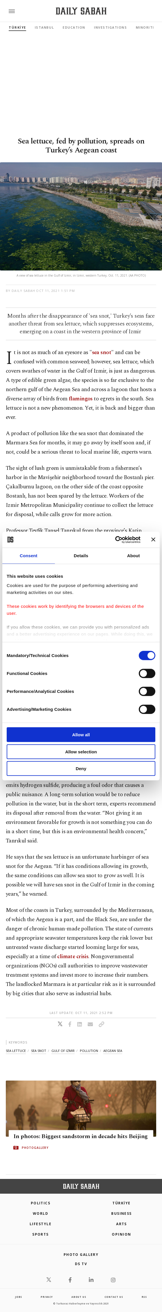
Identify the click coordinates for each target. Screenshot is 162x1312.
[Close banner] (153, 540)
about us (78, 1296)
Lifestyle (40, 1223)
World (40, 1213)
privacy (47, 1296)
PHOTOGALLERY (35, 1148)
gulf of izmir (63, 1050)
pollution (89, 1050)
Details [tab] (81, 555)
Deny (81, 768)
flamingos (81, 399)
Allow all (81, 734)
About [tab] (133, 555)
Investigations (110, 27)
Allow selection (81, 751)
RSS (144, 1296)
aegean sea (112, 1050)
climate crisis (72, 956)
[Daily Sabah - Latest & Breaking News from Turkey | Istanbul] (81, 11)
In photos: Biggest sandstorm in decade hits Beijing (80, 1136)
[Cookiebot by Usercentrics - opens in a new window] (115, 539)
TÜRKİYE (17, 27)
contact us (114, 1296)
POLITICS (41, 1203)
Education (74, 27)
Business (121, 1213)
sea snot (101, 352)
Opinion (121, 1234)
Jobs (18, 1296)
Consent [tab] (28, 555)
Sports (40, 1234)
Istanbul (44, 27)
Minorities (147, 27)
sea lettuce (16, 1050)
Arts (121, 1223)
